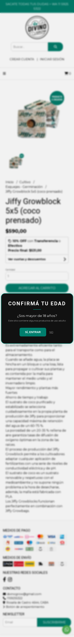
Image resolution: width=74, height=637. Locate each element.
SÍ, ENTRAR (33, 332)
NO (51, 332)
